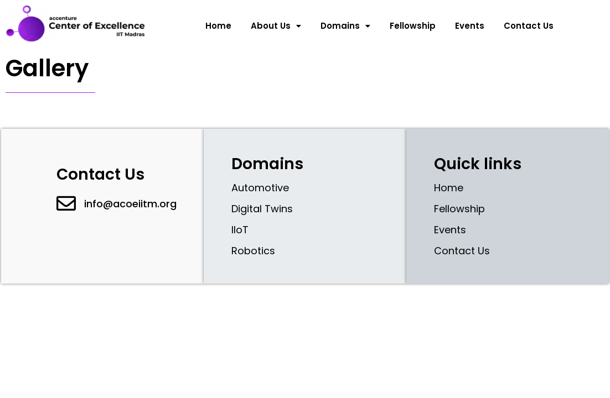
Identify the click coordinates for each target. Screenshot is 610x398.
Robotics (253, 251)
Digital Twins (262, 209)
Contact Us (529, 26)
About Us (276, 26)
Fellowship (413, 26)
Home (218, 26)
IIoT (240, 230)
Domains (345, 26)
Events (469, 26)
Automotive (260, 188)
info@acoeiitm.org (130, 204)
